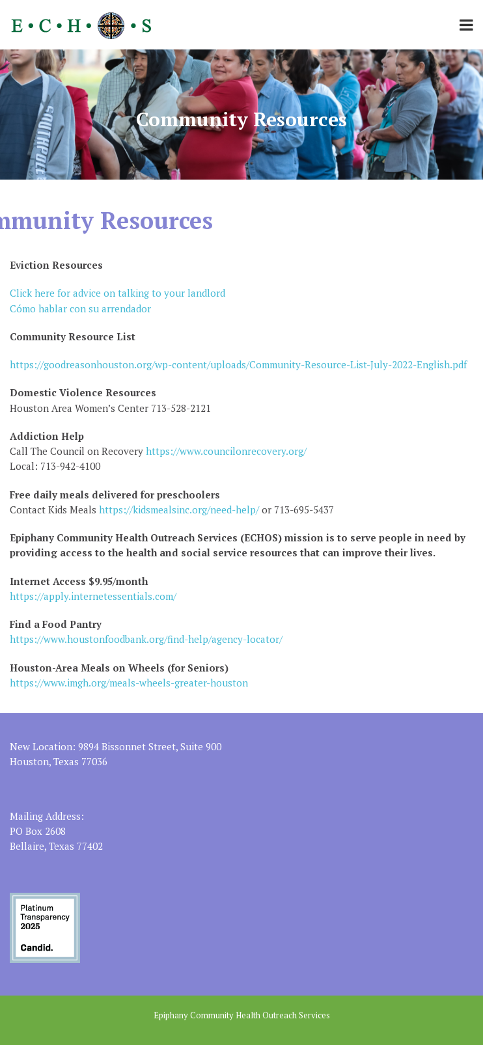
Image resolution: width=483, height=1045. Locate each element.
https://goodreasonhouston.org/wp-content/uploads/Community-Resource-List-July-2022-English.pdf (238, 364)
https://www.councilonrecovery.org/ (225, 450)
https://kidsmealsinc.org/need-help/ (179, 509)
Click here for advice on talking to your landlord (117, 292)
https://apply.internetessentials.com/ (93, 596)
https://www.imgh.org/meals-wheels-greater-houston (129, 682)
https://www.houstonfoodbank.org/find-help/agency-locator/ (146, 638)
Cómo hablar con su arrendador (80, 308)
